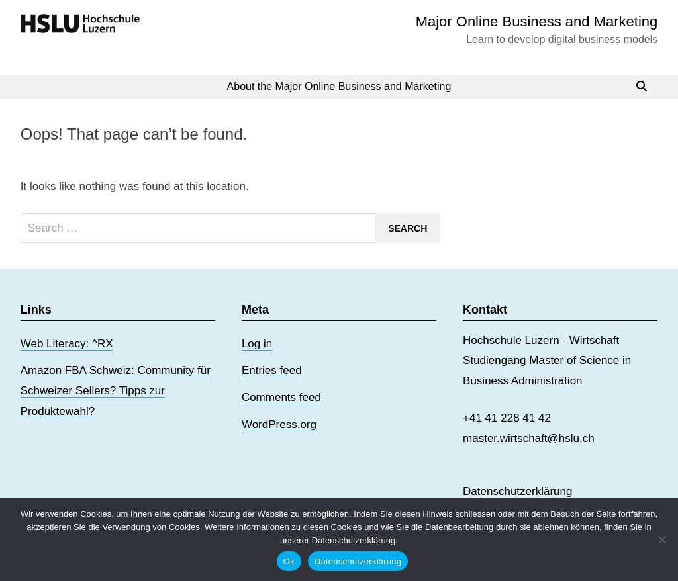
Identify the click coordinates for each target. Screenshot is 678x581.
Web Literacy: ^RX (67, 343)
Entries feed (272, 370)
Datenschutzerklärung (517, 491)
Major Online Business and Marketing (537, 21)
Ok (289, 561)
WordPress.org (279, 424)
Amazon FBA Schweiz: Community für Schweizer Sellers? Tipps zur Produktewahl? (116, 390)
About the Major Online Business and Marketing (339, 86)
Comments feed (281, 397)
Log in (257, 343)
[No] (661, 539)
